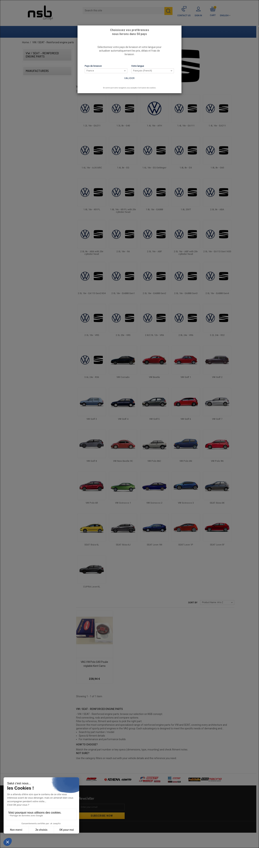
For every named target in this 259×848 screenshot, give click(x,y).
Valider (129, 78)
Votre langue (137, 66)
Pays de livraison (93, 66)
